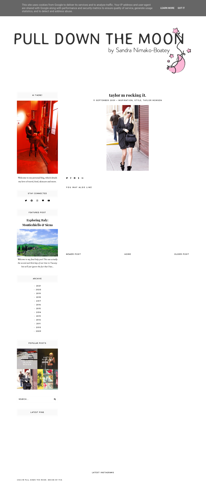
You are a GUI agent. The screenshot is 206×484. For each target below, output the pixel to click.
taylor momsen (152, 100)
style (137, 100)
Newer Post (73, 254)
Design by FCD (55, 480)
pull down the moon (36, 480)
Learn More (167, 8)
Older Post (181, 254)
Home (127, 254)
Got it (181, 8)
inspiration (125, 100)
